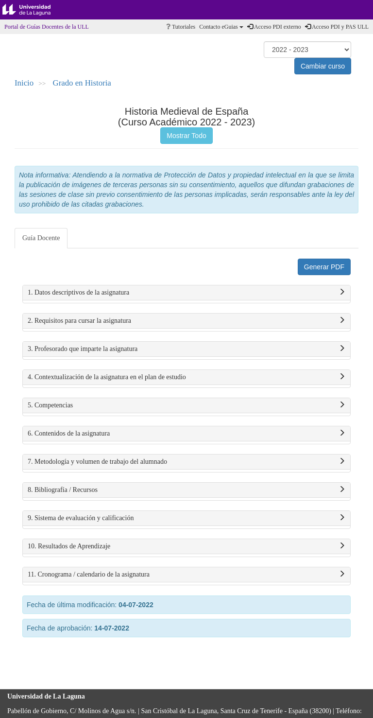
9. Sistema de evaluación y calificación (186, 518)
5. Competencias (186, 405)
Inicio (24, 83)
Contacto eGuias (221, 26)
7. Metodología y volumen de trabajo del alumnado (186, 462)
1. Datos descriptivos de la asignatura (186, 293)
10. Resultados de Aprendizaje (186, 546)
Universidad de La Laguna (34, 10)
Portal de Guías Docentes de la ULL (46, 26)
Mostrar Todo (186, 136)
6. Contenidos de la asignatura (186, 433)
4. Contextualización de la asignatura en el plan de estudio (186, 377)
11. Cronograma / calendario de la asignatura (186, 574)
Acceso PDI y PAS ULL (337, 26)
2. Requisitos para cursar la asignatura (186, 321)
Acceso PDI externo (274, 26)
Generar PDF (324, 267)
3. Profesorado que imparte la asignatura (186, 349)
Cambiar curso (323, 66)
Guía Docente (41, 238)
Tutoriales (180, 26)
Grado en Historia (82, 83)
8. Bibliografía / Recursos (186, 490)
